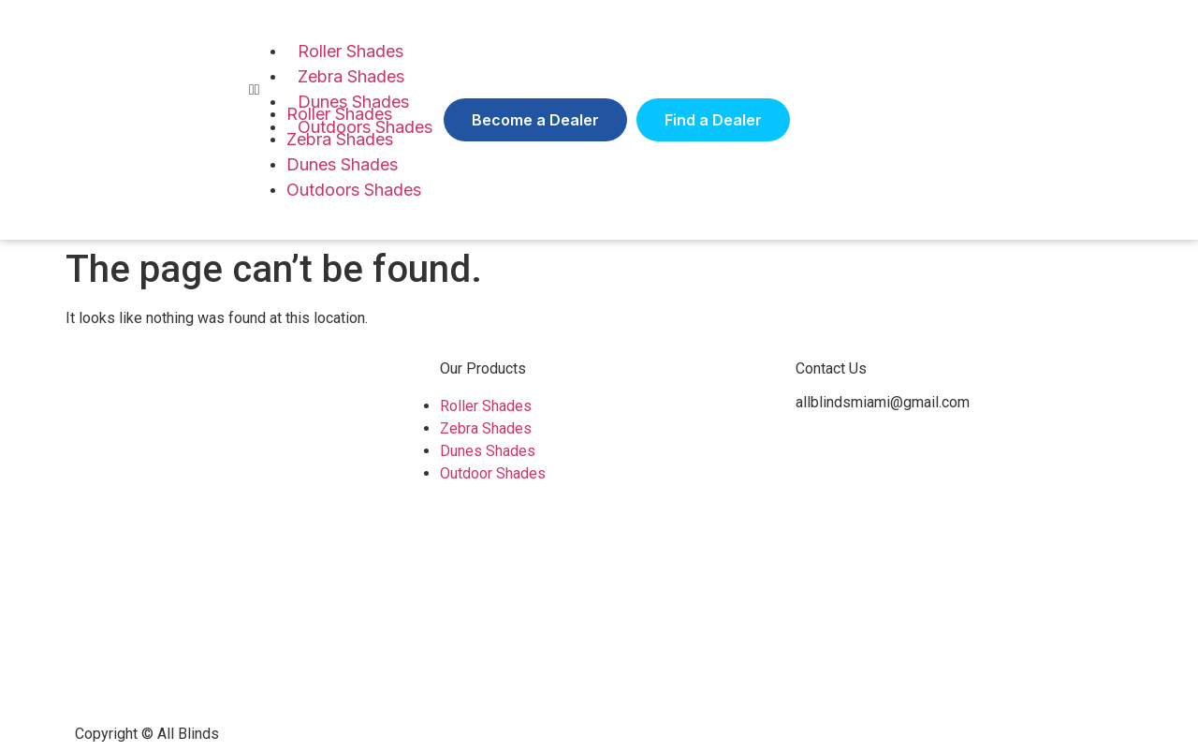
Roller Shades (350, 51)
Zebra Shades (351, 76)
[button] (535, 119)
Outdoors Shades (353, 189)
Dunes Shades (342, 164)
